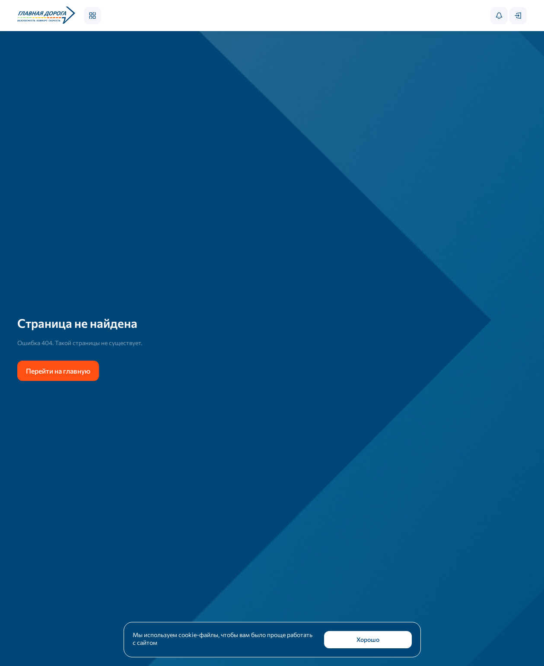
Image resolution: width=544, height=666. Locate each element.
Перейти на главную (58, 371)
